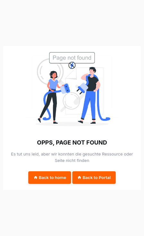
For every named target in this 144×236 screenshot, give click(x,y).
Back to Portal (94, 177)
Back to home (49, 177)
